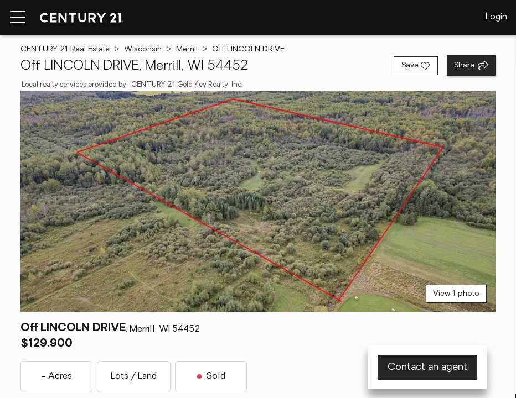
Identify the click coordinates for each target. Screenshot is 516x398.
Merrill (187, 49)
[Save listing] (416, 65)
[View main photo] (257, 201)
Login (496, 17)
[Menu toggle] (18, 18)
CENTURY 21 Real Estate (65, 49)
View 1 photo (456, 294)
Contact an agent (427, 367)
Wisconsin (143, 49)
